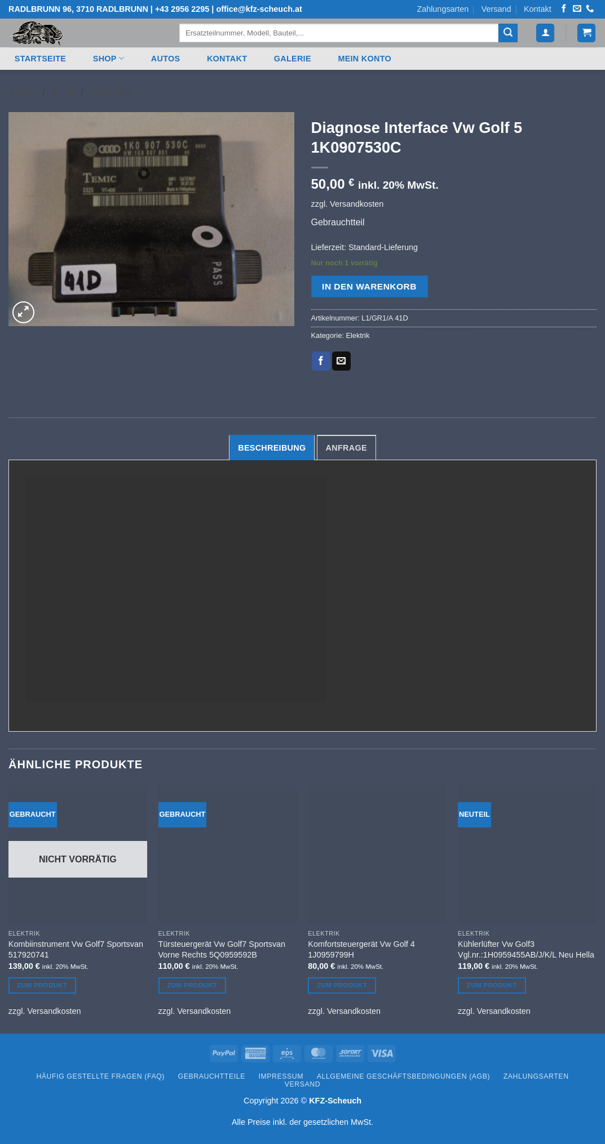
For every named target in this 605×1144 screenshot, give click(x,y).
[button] (545, 33)
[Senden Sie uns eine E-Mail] (577, 9)
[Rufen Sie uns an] (590, 9)
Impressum (281, 1076)
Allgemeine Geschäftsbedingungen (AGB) (403, 1076)
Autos (165, 58)
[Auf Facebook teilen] (321, 361)
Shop (108, 58)
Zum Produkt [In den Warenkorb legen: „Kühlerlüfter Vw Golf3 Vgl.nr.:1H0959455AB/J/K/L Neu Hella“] (492, 985)
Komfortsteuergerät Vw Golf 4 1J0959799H (361, 949)
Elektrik (110, 92)
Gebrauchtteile (211, 1076)
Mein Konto (364, 58)
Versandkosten (356, 203)
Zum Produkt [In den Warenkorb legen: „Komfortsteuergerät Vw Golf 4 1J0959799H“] (342, 985)
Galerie (292, 58)
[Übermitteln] (508, 33)
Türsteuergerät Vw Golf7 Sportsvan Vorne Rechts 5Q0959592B (222, 949)
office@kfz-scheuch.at (259, 9)
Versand (496, 9)
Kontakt (537, 9)
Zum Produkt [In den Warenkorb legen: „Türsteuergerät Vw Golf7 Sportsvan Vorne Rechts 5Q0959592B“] (192, 985)
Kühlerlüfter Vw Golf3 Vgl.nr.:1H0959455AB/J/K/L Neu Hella (526, 949)
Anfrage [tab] (346, 447)
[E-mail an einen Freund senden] (341, 361)
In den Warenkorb (369, 286)
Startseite (40, 58)
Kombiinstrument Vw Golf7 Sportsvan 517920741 (75, 949)
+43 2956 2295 (182, 9)
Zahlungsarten (443, 9)
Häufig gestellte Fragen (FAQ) (100, 1076)
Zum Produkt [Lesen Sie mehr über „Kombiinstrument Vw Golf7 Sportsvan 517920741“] (42, 985)
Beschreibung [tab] (272, 447)
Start (22, 92)
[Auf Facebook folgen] (564, 9)
